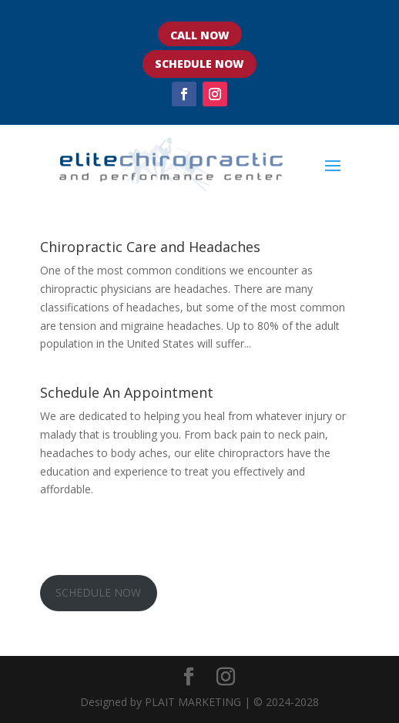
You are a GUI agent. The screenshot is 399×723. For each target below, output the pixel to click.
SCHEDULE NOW (199, 63)
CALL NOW (200, 35)
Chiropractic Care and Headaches (150, 246)
